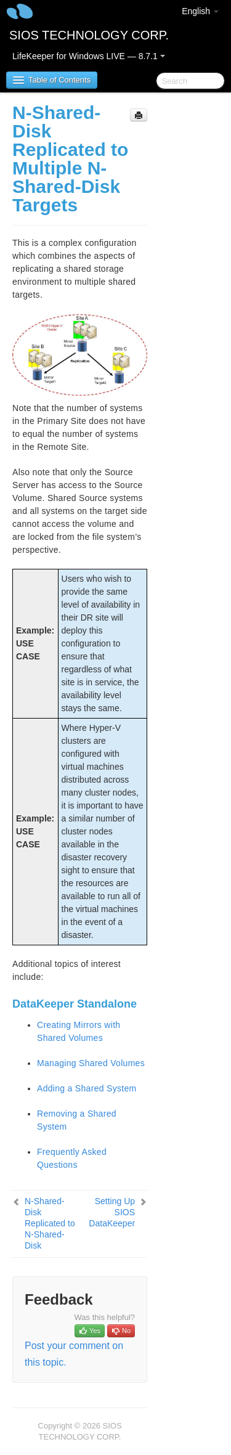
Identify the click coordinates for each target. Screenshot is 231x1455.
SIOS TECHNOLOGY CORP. (89, 35)
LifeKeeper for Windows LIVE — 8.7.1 (88, 56)
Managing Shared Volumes (91, 1063)
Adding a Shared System (86, 1088)
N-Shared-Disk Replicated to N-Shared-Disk (50, 1223)
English (200, 11)
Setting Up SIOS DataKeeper (112, 1212)
